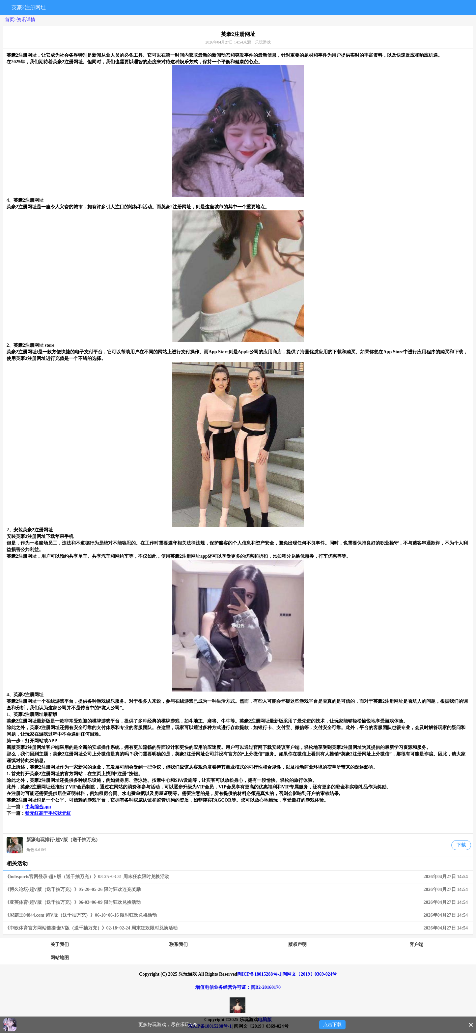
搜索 (402, 7)
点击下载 (332, 1024)
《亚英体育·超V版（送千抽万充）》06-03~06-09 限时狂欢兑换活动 (238, 902)
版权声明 (297, 944)
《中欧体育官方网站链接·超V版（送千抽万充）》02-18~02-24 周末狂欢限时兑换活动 (238, 928)
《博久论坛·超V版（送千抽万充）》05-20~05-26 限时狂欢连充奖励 (238, 889)
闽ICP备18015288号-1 (259, 974)
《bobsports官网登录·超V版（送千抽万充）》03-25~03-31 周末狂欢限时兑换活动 (238, 877)
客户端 (416, 944)
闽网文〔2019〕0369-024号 (309, 974)
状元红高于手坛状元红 (48, 813)
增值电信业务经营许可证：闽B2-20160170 (238, 987)
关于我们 (59, 944)
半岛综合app (38, 806)
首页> (11, 19)
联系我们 (178, 944)
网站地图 (59, 957)
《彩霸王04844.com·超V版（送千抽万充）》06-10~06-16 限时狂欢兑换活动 (238, 915)
